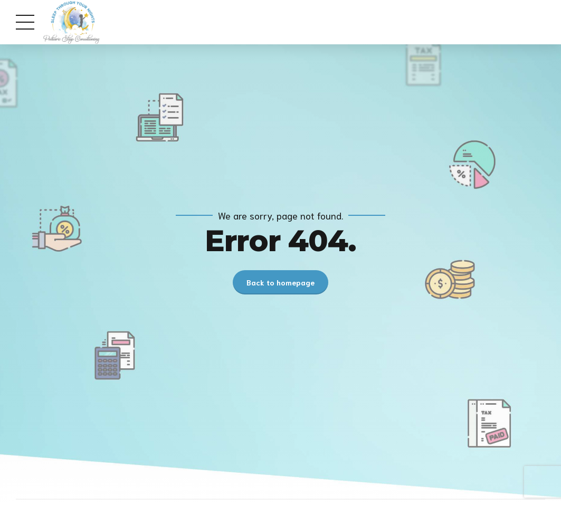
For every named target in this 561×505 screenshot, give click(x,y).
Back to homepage (280, 282)
